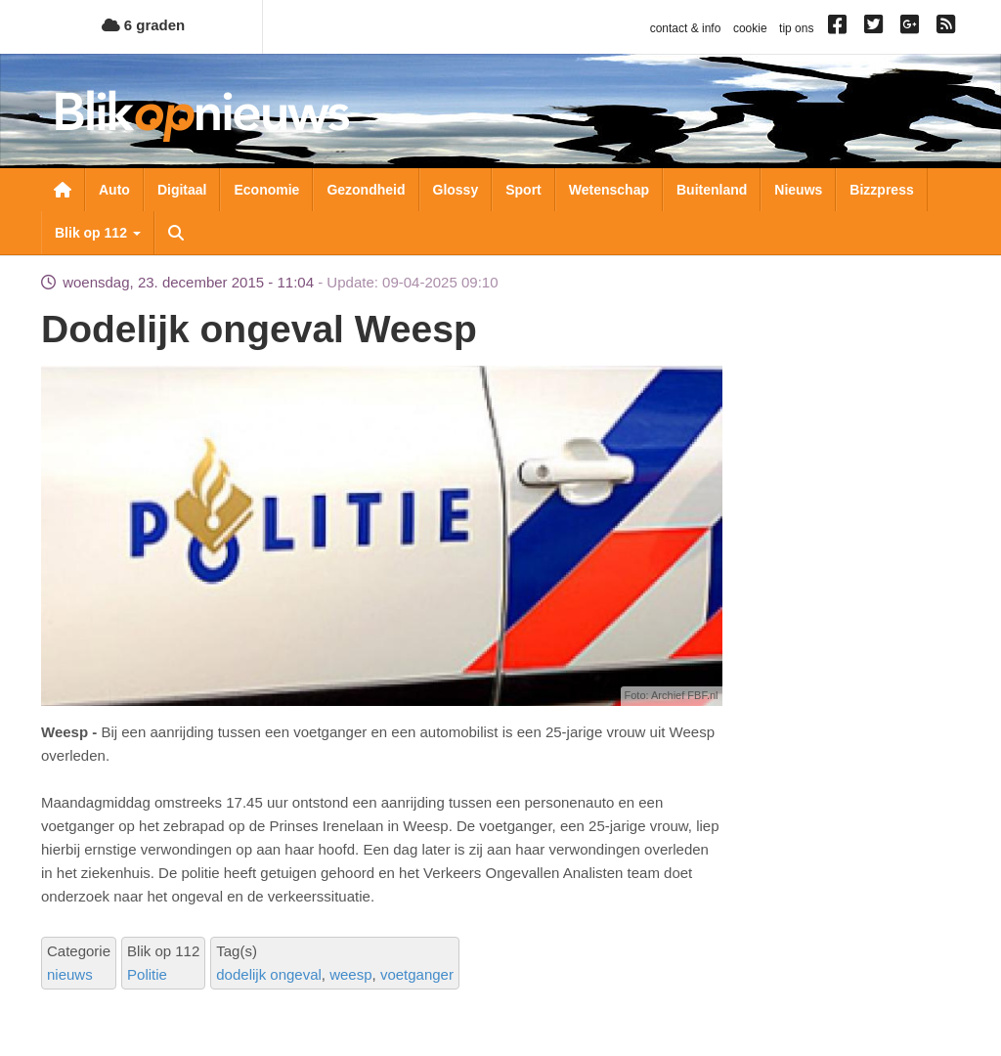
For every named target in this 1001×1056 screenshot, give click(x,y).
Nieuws (798, 190)
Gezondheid (365, 190)
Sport (523, 190)
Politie (147, 974)
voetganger (417, 974)
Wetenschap (609, 190)
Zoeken (175, 232)
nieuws (70, 974)
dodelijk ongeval (269, 974)
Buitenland (711, 190)
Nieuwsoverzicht (62, 189)
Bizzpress (881, 190)
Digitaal (182, 190)
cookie (750, 28)
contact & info (685, 28)
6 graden (144, 25)
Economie (266, 190)
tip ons (796, 28)
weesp (350, 974)
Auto (114, 190)
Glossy (456, 190)
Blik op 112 (98, 233)
